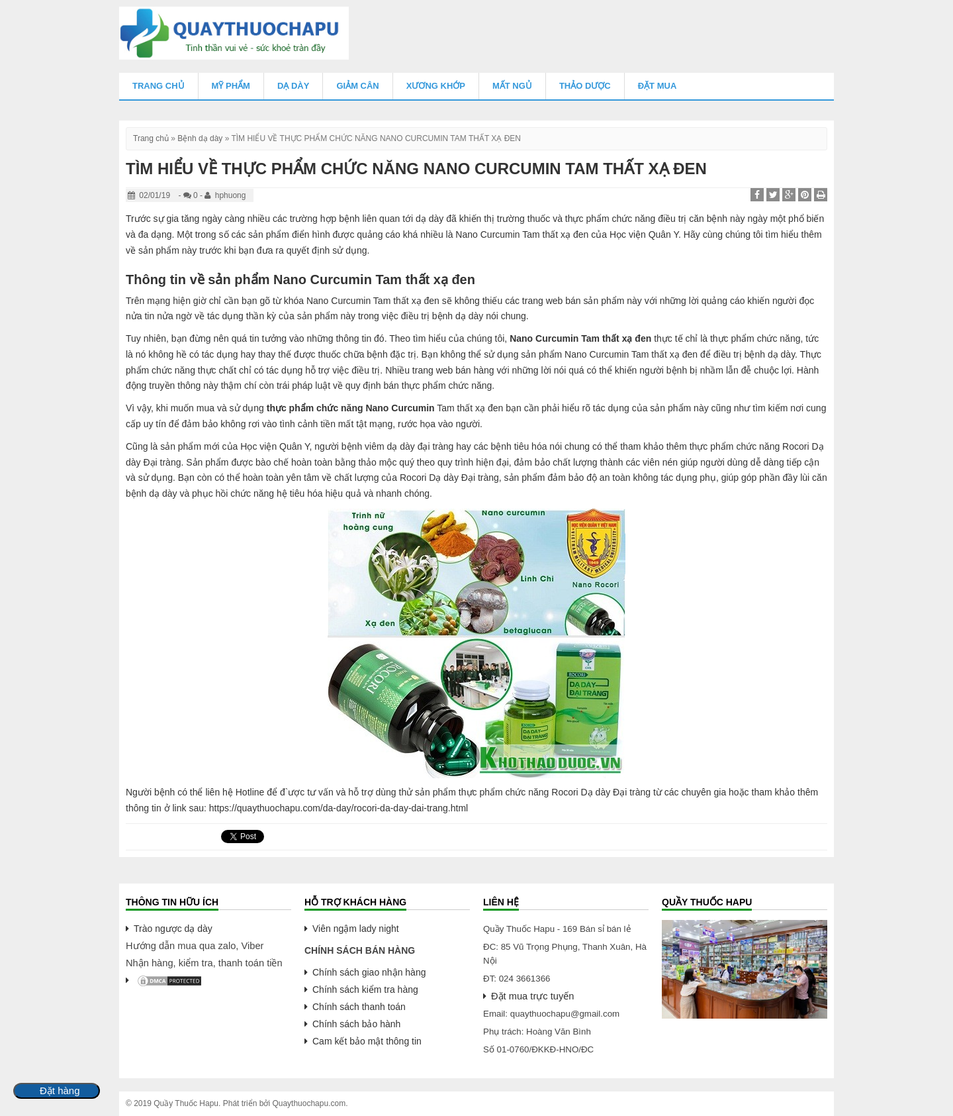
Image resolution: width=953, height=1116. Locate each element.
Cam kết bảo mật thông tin (367, 1041)
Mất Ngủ (512, 86)
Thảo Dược (585, 86)
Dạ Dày (293, 86)
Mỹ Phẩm (231, 86)
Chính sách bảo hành (356, 1024)
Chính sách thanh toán (359, 1006)
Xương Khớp (435, 86)
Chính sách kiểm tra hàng (365, 989)
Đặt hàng (60, 1091)
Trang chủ (158, 86)
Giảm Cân (357, 86)
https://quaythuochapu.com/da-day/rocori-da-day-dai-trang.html (338, 808)
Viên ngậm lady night (355, 928)
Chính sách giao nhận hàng (369, 972)
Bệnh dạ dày (199, 138)
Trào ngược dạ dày (173, 928)
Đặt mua (657, 86)
